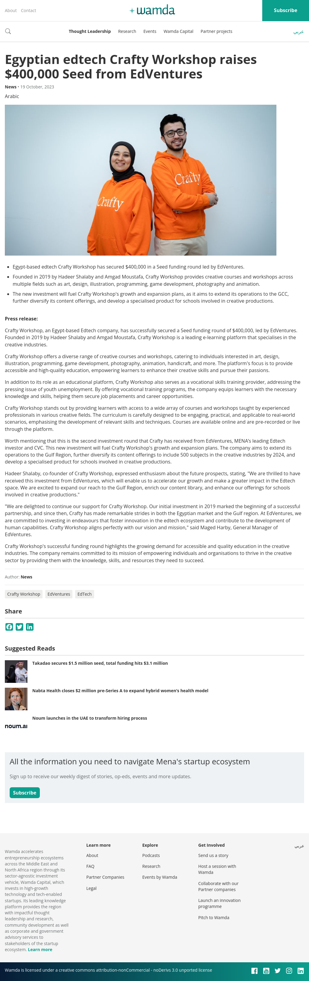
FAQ (90, 866)
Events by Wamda (159, 877)
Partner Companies (105, 877)
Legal (91, 888)
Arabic (12, 96)
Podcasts (151, 855)
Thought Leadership (90, 31)
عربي (298, 31)
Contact (28, 10)
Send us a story (213, 855)
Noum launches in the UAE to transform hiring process (89, 718)
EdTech (85, 594)
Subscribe (285, 10)
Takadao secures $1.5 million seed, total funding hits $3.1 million (100, 663)
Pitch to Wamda (213, 917)
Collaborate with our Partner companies (218, 886)
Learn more (40, 949)
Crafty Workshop (23, 594)
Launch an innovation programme (219, 903)
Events (149, 31)
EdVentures (59, 594)
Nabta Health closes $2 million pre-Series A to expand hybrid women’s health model (120, 690)
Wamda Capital (178, 31)
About (11, 10)
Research (127, 31)
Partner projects (216, 31)
